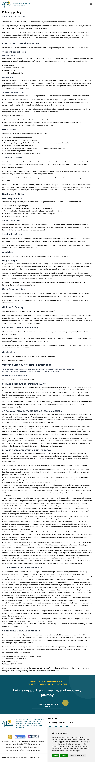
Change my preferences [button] (77, 755)
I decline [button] (63, 755)
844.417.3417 (53, 718)
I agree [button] (55, 755)
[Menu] (91, 4)
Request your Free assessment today (47, 705)
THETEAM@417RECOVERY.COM (60, 722)
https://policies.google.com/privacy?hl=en (18, 285)
